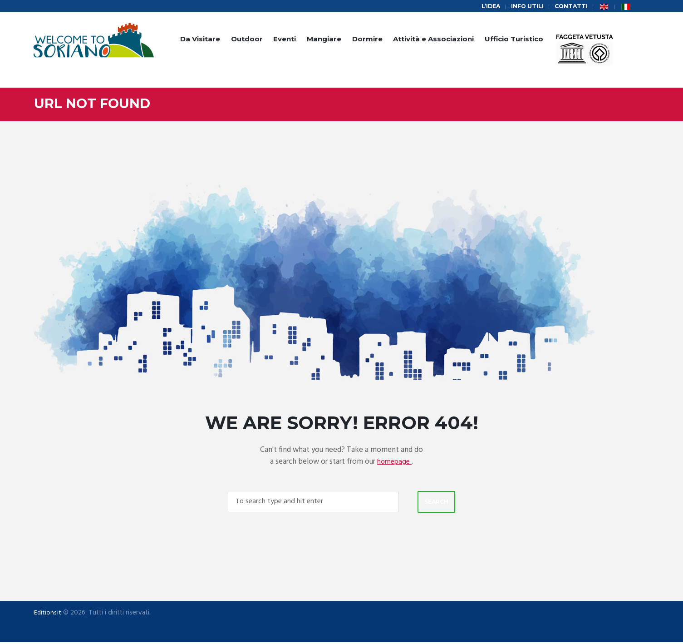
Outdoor (247, 39)
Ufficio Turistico (514, 39)
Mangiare (324, 39)
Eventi (284, 39)
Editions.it (48, 614)
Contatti (570, 6)
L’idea (487, 6)
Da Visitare (200, 39)
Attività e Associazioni (433, 39)
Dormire (367, 39)
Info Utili (525, 6)
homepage (394, 462)
